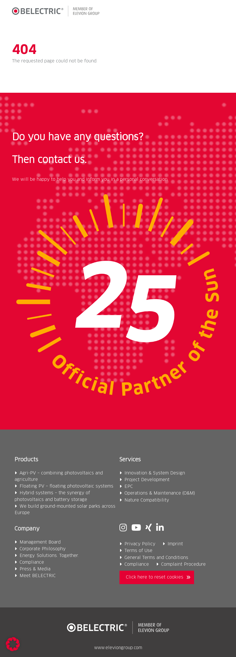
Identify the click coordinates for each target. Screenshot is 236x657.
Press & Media (35, 569)
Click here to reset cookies (154, 577)
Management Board (40, 542)
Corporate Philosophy (43, 549)
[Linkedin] (160, 528)
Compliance (32, 562)
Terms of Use (138, 551)
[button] (219, 12)
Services (130, 459)
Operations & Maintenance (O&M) (159, 493)
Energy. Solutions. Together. (49, 555)
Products (26, 459)
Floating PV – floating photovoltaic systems (66, 486)
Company (27, 529)
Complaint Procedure (183, 564)
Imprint (175, 544)
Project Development (147, 480)
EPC (128, 486)
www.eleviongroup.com (118, 648)
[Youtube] (136, 528)
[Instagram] (123, 528)
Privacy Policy (139, 544)
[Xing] (148, 528)
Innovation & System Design (154, 473)
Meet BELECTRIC (38, 576)
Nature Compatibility (146, 500)
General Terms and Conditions (156, 558)
